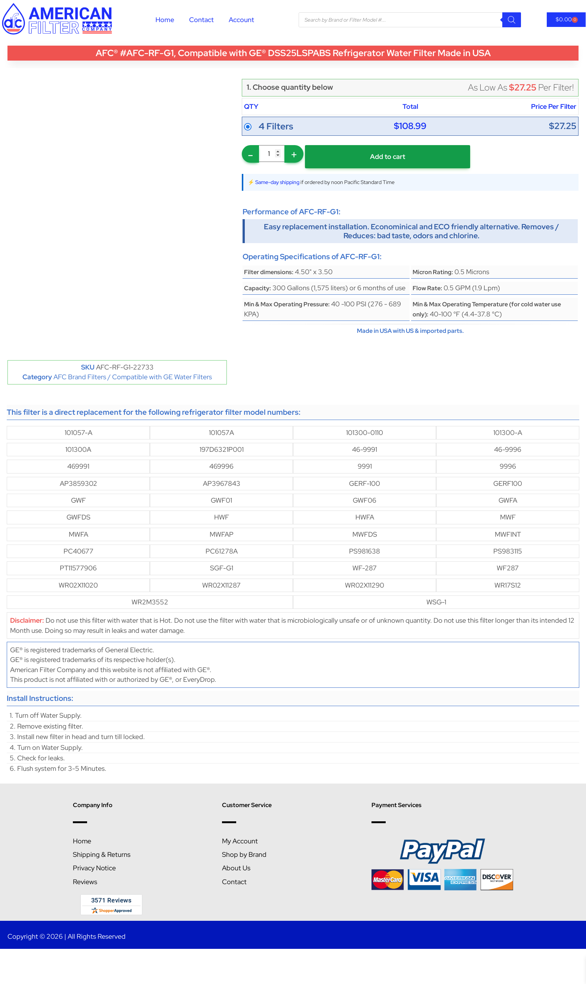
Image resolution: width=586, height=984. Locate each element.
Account (241, 19)
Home (164, 19)
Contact (201, 19)
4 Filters (276, 126)
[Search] (511, 19)
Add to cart (387, 156)
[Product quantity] (272, 153)
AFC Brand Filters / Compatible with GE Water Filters (132, 377)
